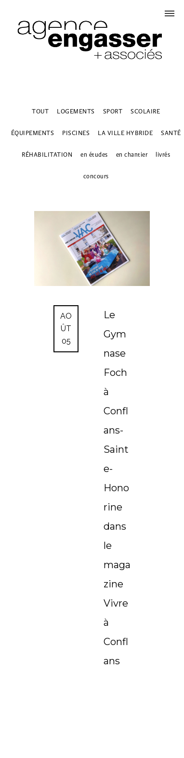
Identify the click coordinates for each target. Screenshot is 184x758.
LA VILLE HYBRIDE (125, 133)
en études (94, 154)
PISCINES (76, 133)
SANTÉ (171, 133)
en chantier (132, 154)
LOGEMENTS (76, 111)
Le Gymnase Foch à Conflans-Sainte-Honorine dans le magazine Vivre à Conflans (117, 488)
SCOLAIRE (145, 111)
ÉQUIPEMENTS (32, 133)
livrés (163, 154)
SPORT (113, 111)
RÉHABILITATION (47, 154)
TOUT (40, 111)
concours (96, 176)
